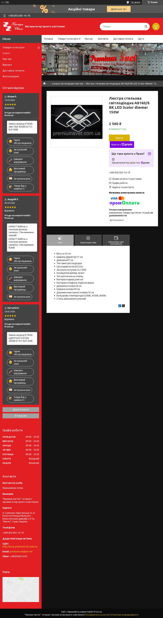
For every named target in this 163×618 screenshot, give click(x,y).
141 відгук (135, 2)
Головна (48, 38)
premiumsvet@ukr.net (21, 551)
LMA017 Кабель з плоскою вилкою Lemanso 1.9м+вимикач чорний (21, 231)
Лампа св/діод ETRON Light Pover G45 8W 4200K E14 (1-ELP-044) (20, 338)
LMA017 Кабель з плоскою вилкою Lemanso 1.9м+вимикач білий (21, 243)
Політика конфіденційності (125, 615)
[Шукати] (146, 26)
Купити (119, 138)
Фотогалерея (10, 76)
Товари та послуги (68, 38)
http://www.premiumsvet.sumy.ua (19, 546)
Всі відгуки (21, 415)
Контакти (103, 38)
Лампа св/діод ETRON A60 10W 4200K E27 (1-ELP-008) (21, 126)
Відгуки (7, 64)
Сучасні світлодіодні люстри (67, 83)
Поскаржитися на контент (98, 615)
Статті (6, 53)
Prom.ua (98, 612)
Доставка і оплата (123, 38)
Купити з (121, 144)
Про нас (89, 38)
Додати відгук (21, 409)
